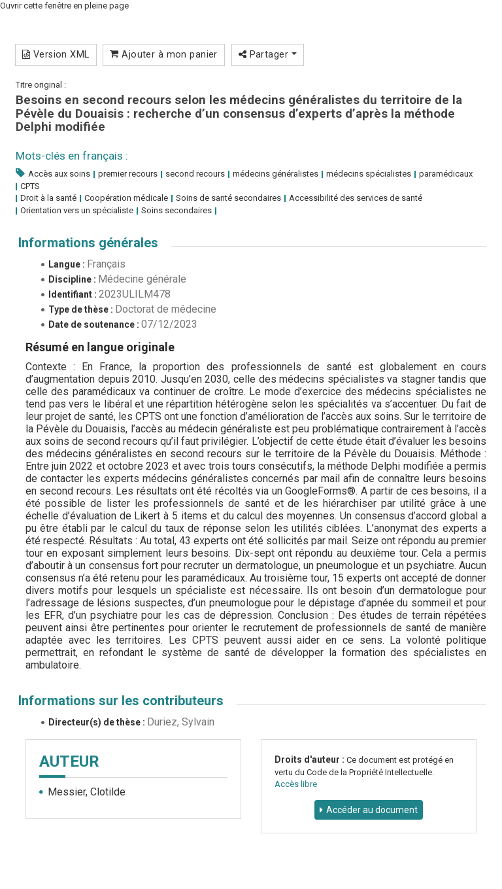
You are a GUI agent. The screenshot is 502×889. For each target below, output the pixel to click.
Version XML (56, 54)
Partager (268, 54)
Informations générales (88, 242)
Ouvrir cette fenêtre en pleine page (64, 5)
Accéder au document (372, 809)
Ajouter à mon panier (164, 54)
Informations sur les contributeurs (121, 700)
